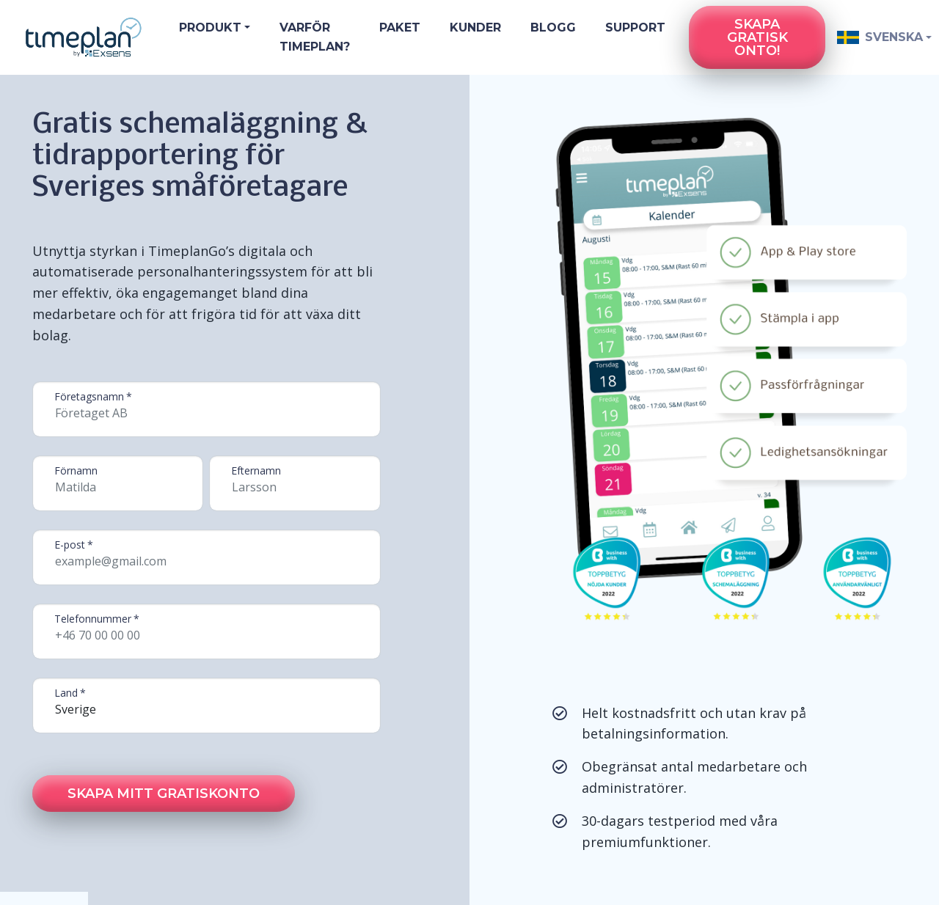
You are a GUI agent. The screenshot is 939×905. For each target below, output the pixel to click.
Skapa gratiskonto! (757, 37)
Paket (399, 27)
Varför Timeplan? (314, 37)
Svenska (876, 37)
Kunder (475, 27)
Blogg (553, 27)
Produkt (210, 27)
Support (635, 27)
